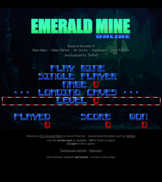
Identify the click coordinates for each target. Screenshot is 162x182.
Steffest (130, 136)
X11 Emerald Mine (50, 136)
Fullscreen (95, 150)
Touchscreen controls (73, 150)
